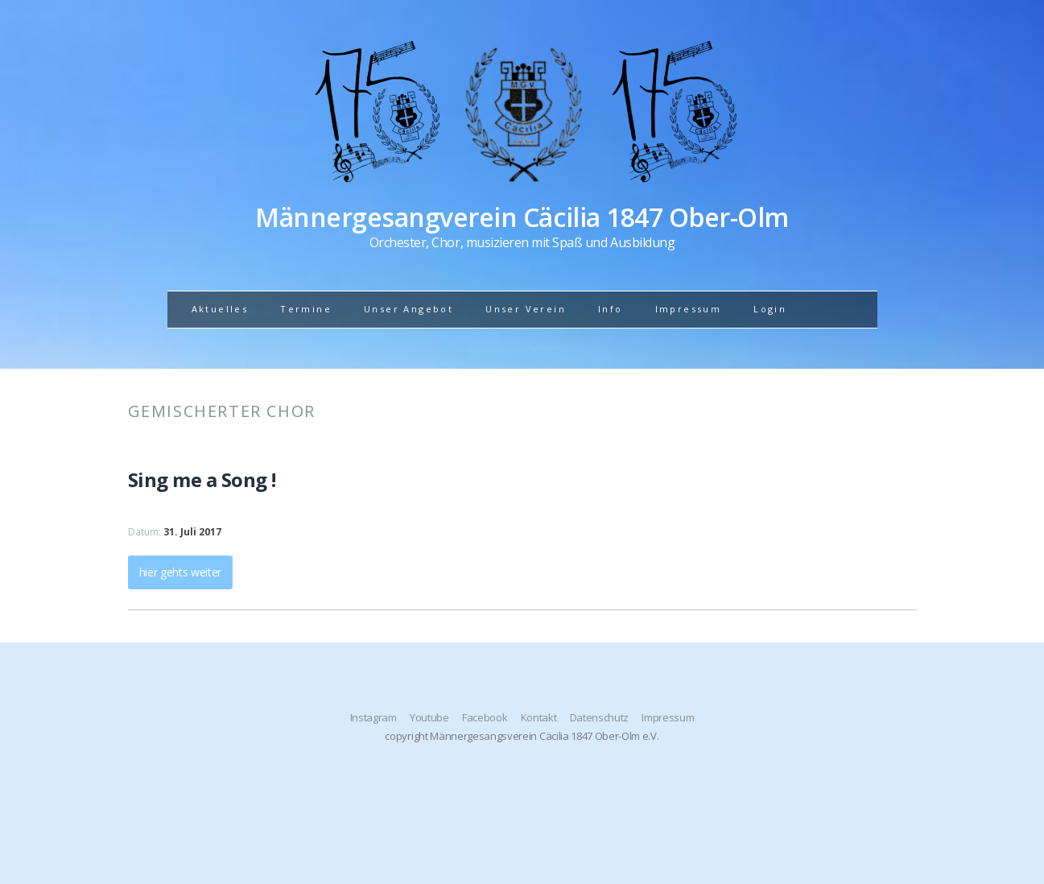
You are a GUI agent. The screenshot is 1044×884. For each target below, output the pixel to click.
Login (769, 309)
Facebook (484, 717)
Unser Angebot (408, 309)
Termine (306, 309)
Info (610, 309)
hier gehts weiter (180, 572)
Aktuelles (220, 309)
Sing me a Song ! (202, 479)
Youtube (429, 717)
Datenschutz (599, 717)
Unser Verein (525, 309)
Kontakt (539, 717)
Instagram (373, 717)
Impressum (688, 309)
